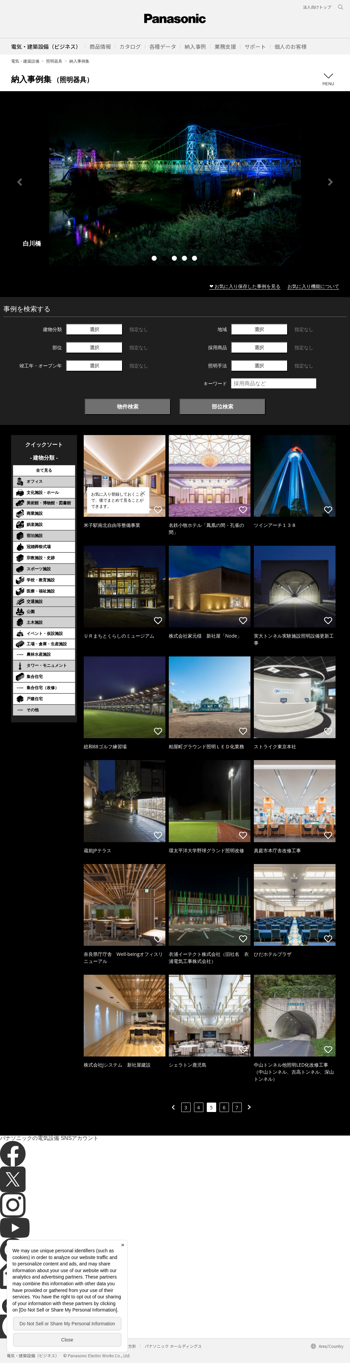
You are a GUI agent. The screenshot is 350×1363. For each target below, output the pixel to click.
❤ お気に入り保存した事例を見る (245, 286)
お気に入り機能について (313, 286)
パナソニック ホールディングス (173, 1346)
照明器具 (54, 61)
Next (330, 182)
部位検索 (222, 406)
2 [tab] (165, 259)
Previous (19, 182)
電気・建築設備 (25, 61)
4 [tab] (185, 259)
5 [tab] (195, 259)
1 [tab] (155, 259)
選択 (94, 329)
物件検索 (128, 406)
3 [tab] (175, 259)
